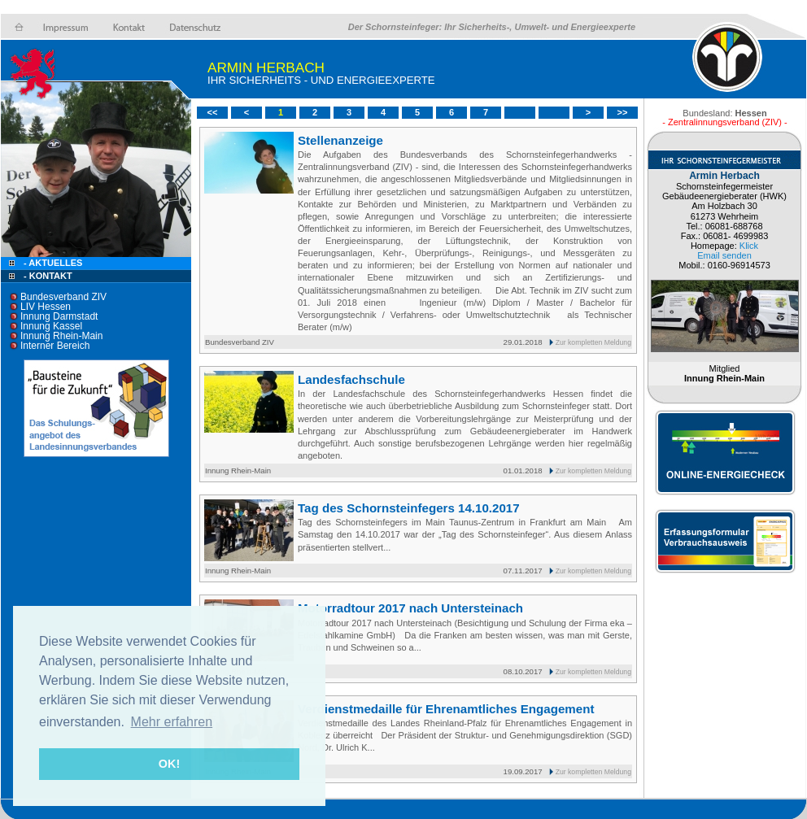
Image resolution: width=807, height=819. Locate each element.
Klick (748, 245)
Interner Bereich (54, 345)
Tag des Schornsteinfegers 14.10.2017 (409, 508)
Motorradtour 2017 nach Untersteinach (410, 608)
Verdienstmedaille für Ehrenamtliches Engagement (446, 709)
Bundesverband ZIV (63, 297)
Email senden (724, 255)
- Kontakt (46, 276)
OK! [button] (169, 763)
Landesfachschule (351, 379)
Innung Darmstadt (59, 316)
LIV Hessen (45, 306)
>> (622, 112)
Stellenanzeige (340, 140)
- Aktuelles (51, 263)
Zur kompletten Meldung (593, 342)
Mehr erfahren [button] (172, 722)
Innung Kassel (51, 326)
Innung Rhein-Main (61, 336)
